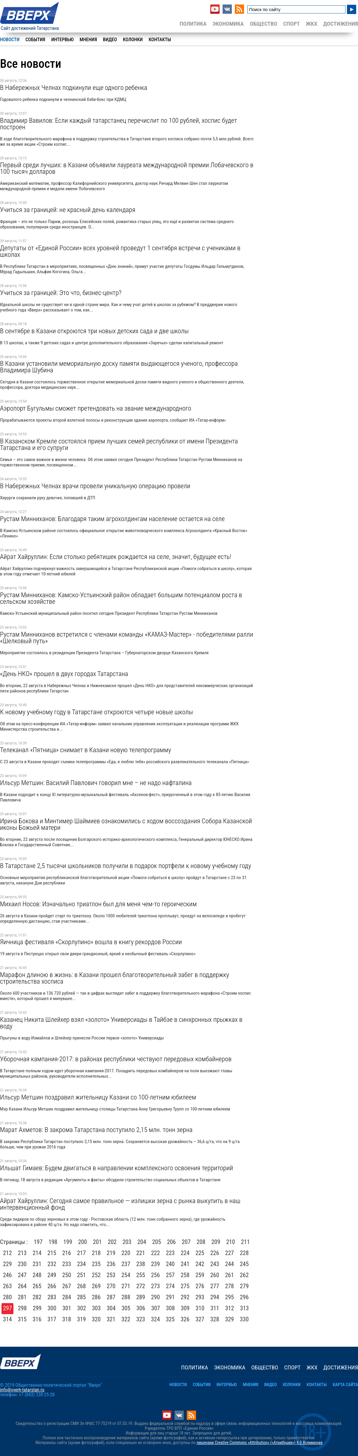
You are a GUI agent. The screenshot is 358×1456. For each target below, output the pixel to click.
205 (156, 1241)
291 (170, 1297)
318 (66, 1319)
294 (214, 1297)
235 (96, 1264)
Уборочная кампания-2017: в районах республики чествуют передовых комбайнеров (116, 1059)
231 (37, 1264)
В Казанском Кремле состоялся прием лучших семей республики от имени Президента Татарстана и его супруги (119, 444)
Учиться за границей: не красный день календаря (67, 209)
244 (229, 1264)
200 (82, 1241)
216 (66, 1253)
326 (185, 1319)
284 (66, 1297)
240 (170, 1264)
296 (244, 1297)
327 (199, 1319)
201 (97, 1241)
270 (111, 1286)
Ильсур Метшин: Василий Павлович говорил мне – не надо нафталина (96, 782)
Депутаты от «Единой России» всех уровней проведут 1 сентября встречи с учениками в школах (120, 251)
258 (185, 1275)
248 (37, 1275)
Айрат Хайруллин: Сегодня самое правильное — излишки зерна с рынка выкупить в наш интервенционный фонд (120, 1204)
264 (22, 1286)
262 (244, 1275)
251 (81, 1275)
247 (22, 1275)
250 (66, 1275)
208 (201, 1241)
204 (141, 1241)
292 (185, 1297)
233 (66, 1264)
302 (81, 1308)
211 (245, 1241)
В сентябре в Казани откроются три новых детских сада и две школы (94, 331)
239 (155, 1264)
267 (66, 1286)
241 (185, 1264)
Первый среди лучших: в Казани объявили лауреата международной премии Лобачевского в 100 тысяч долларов (126, 168)
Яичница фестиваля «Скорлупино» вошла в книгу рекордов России (91, 942)
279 (244, 1286)
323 (140, 1319)
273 (155, 1286)
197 (38, 1241)
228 (244, 1253)
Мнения (88, 39)
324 (155, 1319)
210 (230, 1241)
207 (186, 1241)
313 (244, 1308)
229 (7, 1264)
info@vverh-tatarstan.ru (22, 1390)
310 (200, 1308)
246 (7, 1275)
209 (216, 1241)
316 (37, 1319)
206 (171, 1241)
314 (7, 1319)
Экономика (228, 23)
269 (96, 1286)
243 (214, 1264)
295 (229, 1297)
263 (7, 1286)
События (35, 39)
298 (22, 1308)
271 (125, 1286)
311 (214, 1308)
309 (185, 1308)
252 (96, 1275)
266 (51, 1286)
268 (81, 1286)
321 (111, 1319)
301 (66, 1308)
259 (199, 1275)
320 (96, 1319)
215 (51, 1253)
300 (51, 1308)
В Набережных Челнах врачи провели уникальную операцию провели (95, 486)
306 (140, 1308)
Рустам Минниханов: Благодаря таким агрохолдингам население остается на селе (112, 518)
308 (170, 1308)
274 (170, 1286)
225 (199, 1253)
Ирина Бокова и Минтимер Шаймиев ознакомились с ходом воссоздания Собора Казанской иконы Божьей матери (126, 824)
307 (155, 1308)
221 (140, 1253)
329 (229, 1319)
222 (155, 1253)
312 (229, 1308)
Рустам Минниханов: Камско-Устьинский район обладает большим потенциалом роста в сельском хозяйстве (121, 598)
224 (185, 1253)
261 (229, 1275)
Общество (263, 23)
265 (37, 1286)
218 (96, 1253)
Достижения (340, 23)
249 (51, 1275)
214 (37, 1253)
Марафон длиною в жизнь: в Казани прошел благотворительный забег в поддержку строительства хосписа (114, 978)
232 (51, 1264)
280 (7, 1297)
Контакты (160, 39)
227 (229, 1253)
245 (244, 1264)
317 (51, 1319)
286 (96, 1297)
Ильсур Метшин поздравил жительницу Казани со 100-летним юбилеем (98, 1097)
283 (51, 1297)
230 (22, 1264)
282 (37, 1297)
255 (140, 1275)
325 (170, 1319)
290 (155, 1297)
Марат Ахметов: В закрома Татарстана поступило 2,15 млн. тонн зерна (96, 1129)
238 (140, 1264)
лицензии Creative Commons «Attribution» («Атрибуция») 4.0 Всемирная (259, 1442)
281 (22, 1297)
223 (170, 1253)
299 (37, 1308)
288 (125, 1297)
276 (199, 1286)
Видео (110, 39)
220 (125, 1253)
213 (22, 1253)
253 (111, 1275)
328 (214, 1319)
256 (155, 1275)
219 (111, 1253)
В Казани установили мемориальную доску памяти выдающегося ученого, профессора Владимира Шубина (119, 366)
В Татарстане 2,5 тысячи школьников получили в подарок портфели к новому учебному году (125, 865)
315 (22, 1319)
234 (81, 1264)
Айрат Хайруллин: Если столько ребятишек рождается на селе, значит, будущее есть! (115, 556)
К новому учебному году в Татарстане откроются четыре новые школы (96, 712)
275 (185, 1286)
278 (229, 1286)
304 (111, 1308)
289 (140, 1297)
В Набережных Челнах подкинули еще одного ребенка (73, 87)
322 (125, 1319)
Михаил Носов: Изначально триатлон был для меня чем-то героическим (98, 904)
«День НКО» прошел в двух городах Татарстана (64, 673)
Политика (193, 23)
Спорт (291, 23)
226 (214, 1253)
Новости (9, 39)
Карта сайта (345, 1384)
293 (199, 1297)
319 (81, 1319)
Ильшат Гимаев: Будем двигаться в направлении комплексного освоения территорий (116, 1168)
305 (125, 1308)
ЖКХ (311, 23)
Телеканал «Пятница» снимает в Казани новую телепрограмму (85, 750)
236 (111, 1264)
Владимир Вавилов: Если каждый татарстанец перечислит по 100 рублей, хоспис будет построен (118, 123)
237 (125, 1264)
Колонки (133, 39)
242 (199, 1264)
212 (7, 1253)
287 (111, 1297)
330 (244, 1319)
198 (53, 1241)
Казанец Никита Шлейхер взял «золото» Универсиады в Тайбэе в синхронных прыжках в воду (121, 1022)
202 (112, 1241)
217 (81, 1253)
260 (214, 1275)
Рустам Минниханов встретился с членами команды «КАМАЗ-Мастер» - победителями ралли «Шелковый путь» (126, 637)
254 (125, 1275)
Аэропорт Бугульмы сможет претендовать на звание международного (95, 408)
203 (127, 1241)
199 (67, 1241)
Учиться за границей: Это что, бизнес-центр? (60, 292)
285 (81, 1297)
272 (140, 1286)
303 (96, 1308)
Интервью (62, 39)
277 (214, 1286)
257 (170, 1275)
